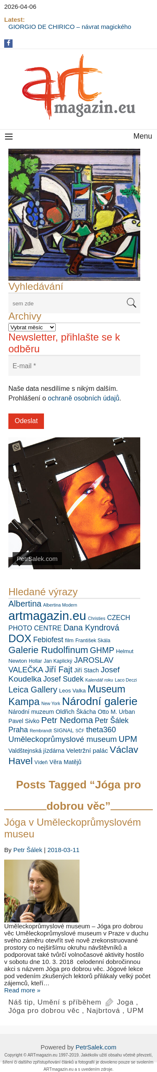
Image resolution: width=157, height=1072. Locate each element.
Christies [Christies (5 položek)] (96, 618)
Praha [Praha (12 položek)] (18, 730)
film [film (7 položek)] (69, 640)
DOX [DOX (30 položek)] (19, 638)
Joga (125, 1002)
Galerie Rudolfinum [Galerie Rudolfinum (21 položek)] (48, 650)
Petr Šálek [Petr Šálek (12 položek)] (112, 720)
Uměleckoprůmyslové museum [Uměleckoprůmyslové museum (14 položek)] (62, 739)
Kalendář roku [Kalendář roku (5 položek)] (99, 679)
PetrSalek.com (95, 1047)
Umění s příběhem (70, 1002)
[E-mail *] (74, 366)
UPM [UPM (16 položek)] (127, 739)
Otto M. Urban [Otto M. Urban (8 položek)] (116, 711)
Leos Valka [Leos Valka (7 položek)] (72, 690)
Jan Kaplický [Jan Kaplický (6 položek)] (58, 661)
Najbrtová (103, 1011)
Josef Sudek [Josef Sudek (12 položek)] (63, 679)
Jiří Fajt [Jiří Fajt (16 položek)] (58, 669)
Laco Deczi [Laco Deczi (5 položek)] (126, 679)
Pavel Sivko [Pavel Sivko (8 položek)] (23, 721)
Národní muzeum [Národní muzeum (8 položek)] (31, 711)
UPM (135, 1011)
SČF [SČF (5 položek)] (79, 730)
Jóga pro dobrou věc (44, 1011)
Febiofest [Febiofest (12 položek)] (48, 639)
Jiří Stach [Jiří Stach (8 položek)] (86, 670)
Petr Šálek (27, 849)
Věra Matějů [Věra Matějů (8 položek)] (65, 762)
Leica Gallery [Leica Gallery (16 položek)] (32, 689)
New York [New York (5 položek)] (50, 703)
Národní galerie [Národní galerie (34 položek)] (100, 701)
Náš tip (20, 1002)
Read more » (22, 990)
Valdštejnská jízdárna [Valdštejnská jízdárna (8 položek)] (36, 750)
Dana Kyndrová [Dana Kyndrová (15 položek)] (91, 627)
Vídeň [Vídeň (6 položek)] (41, 762)
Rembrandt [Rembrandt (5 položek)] (41, 730)
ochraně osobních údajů (83, 398)
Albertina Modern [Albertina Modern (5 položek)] (60, 604)
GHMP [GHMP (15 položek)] (102, 650)
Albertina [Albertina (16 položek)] (24, 603)
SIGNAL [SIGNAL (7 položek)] (64, 730)
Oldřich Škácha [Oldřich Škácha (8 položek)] (76, 711)
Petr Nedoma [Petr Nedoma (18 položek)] (67, 720)
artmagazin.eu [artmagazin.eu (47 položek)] (47, 616)
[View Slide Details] (74, 215)
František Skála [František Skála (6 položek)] (92, 640)
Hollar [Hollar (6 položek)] (35, 661)
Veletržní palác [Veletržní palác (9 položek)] (87, 750)
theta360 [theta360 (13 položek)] (101, 729)
